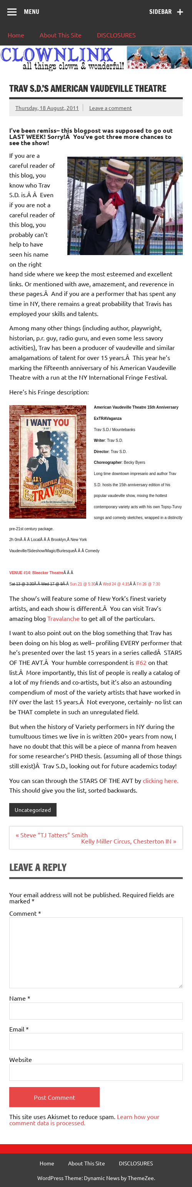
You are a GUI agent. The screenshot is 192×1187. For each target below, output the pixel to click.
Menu (31, 11)
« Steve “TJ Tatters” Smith (52, 835)
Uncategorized (33, 809)
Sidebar (160, 11)
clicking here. (160, 780)
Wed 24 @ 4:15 (116, 584)
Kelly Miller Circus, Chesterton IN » (128, 841)
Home (16, 35)
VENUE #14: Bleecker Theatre (36, 573)
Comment (25, 913)
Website (20, 1059)
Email (19, 1029)
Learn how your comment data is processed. (84, 1119)
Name (19, 998)
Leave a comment (110, 107)
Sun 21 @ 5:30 (82, 584)
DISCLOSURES (116, 35)
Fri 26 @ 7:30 (148, 584)
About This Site (61, 35)
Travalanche (63, 618)
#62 (141, 662)
